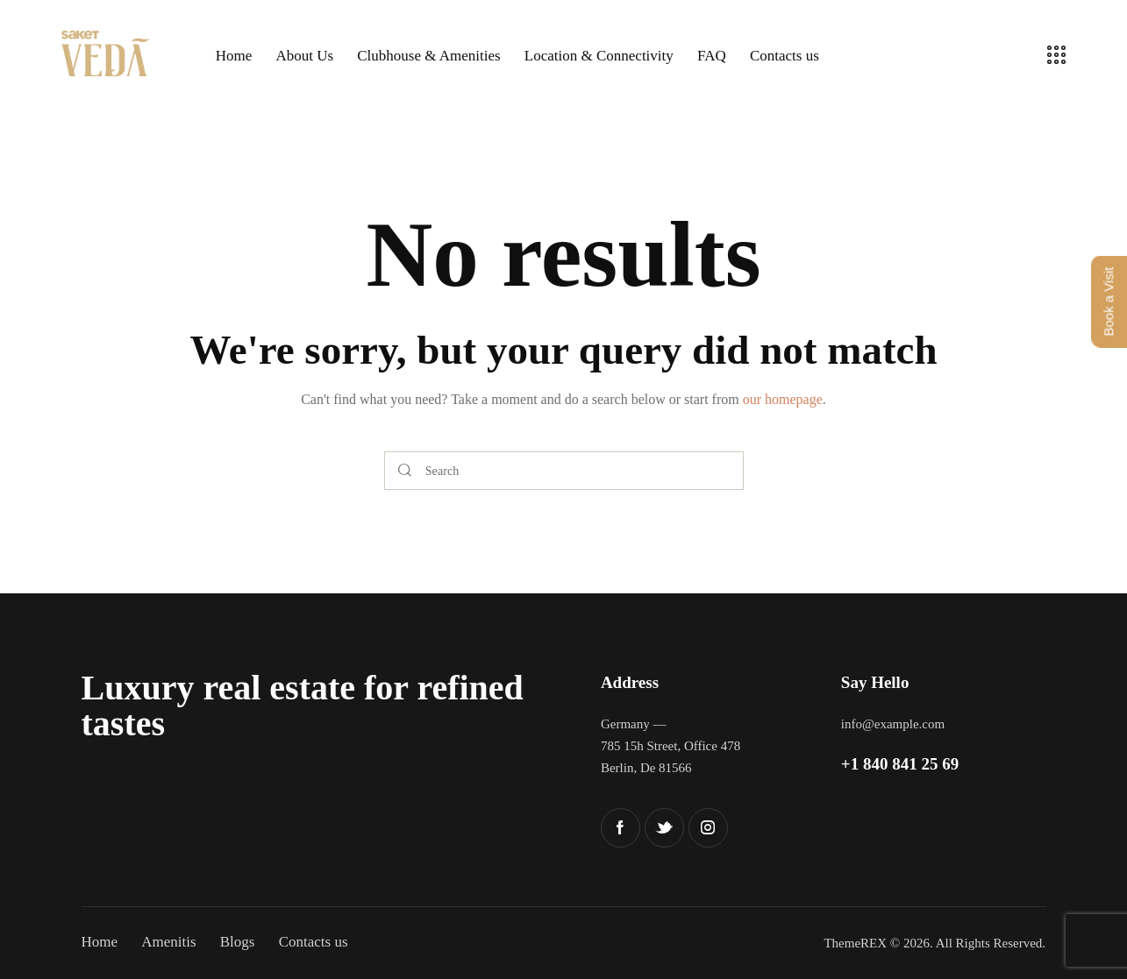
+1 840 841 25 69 (900, 764)
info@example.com (893, 724)
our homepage (783, 399)
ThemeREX (855, 943)
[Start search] (404, 471)
